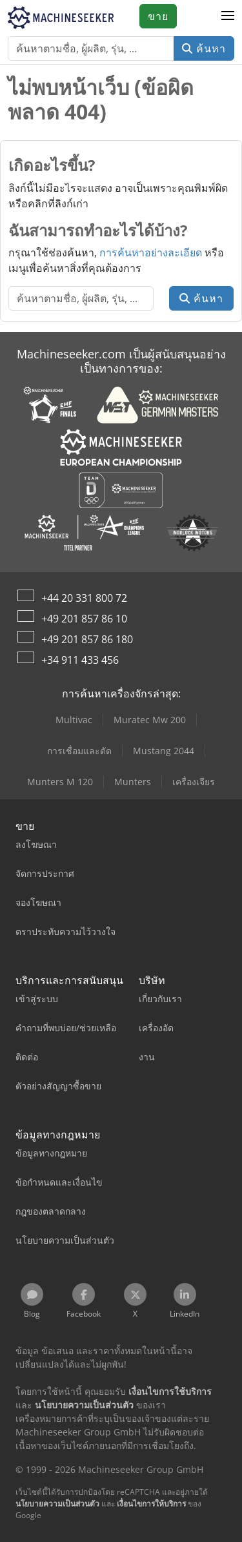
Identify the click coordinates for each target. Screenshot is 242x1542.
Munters (132, 782)
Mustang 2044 (163, 751)
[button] (227, 16)
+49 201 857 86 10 (84, 619)
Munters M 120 (60, 782)
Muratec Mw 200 (150, 720)
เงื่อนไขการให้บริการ (151, 1503)
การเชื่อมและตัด (79, 751)
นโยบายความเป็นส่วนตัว (57, 1503)
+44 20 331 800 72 (84, 598)
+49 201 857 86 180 (87, 639)
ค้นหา (204, 48)
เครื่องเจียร (193, 782)
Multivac (73, 720)
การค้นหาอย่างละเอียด (150, 252)
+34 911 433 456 (80, 660)
